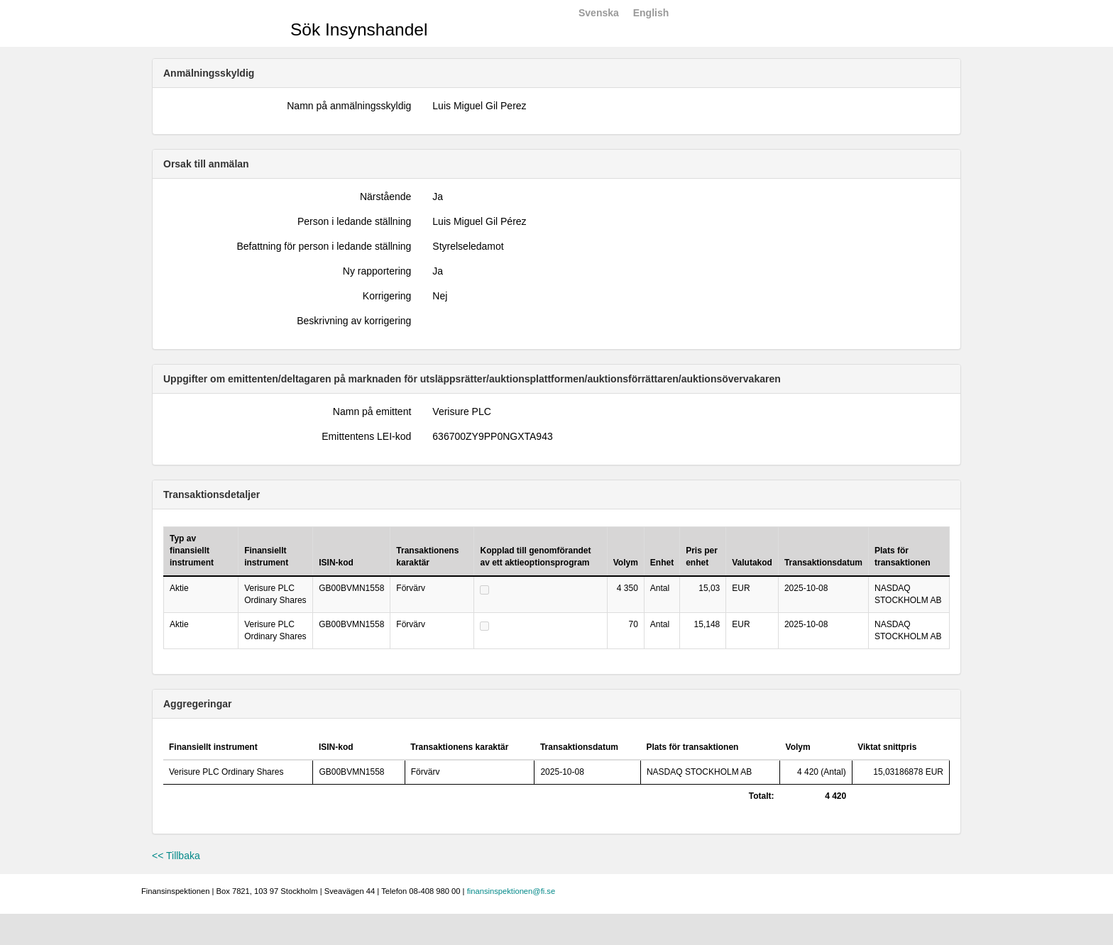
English (651, 12)
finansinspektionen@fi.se (511, 891)
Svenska (599, 12)
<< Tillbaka (176, 855)
